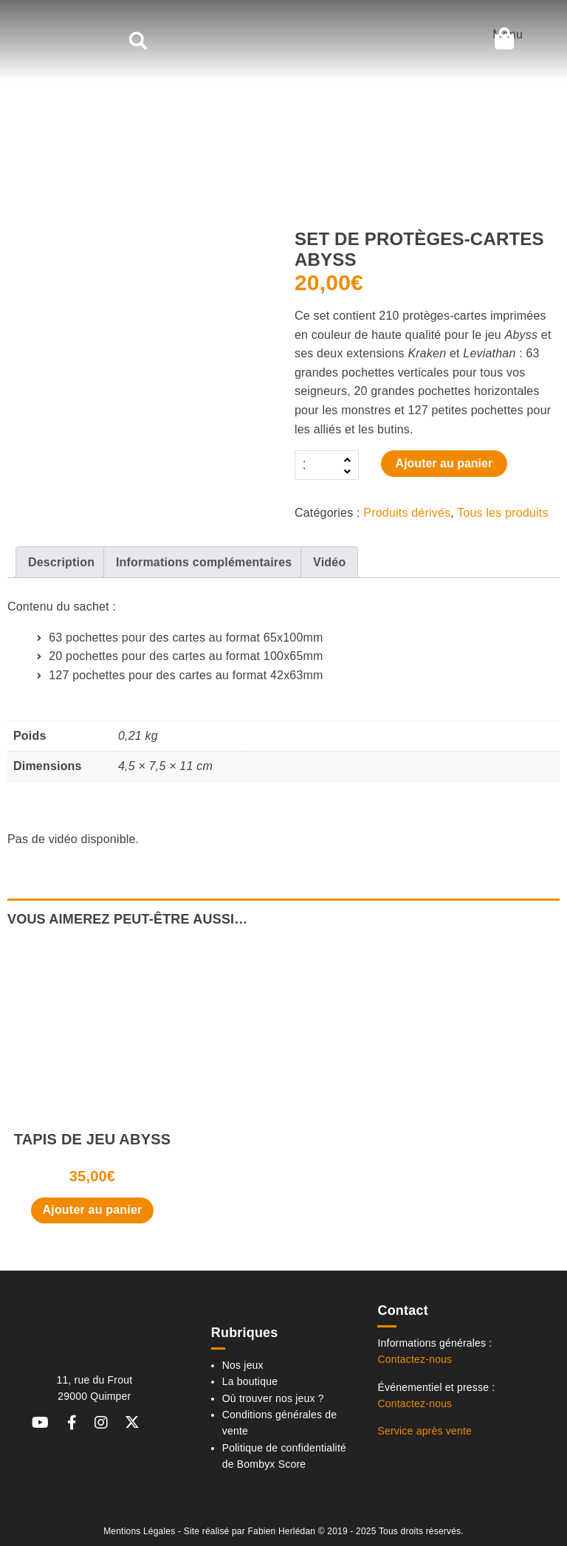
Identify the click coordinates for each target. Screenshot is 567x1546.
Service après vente (424, 1431)
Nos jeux (243, 1365)
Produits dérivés (406, 512)
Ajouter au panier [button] (92, 1209)
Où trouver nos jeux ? (273, 1398)
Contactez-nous (414, 1359)
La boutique (250, 1381)
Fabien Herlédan (281, 1531)
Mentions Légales (139, 1531)
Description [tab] (61, 562)
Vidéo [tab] (329, 562)
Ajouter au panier (444, 463)
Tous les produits (502, 512)
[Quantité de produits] (316, 465)
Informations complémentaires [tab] (204, 562)
